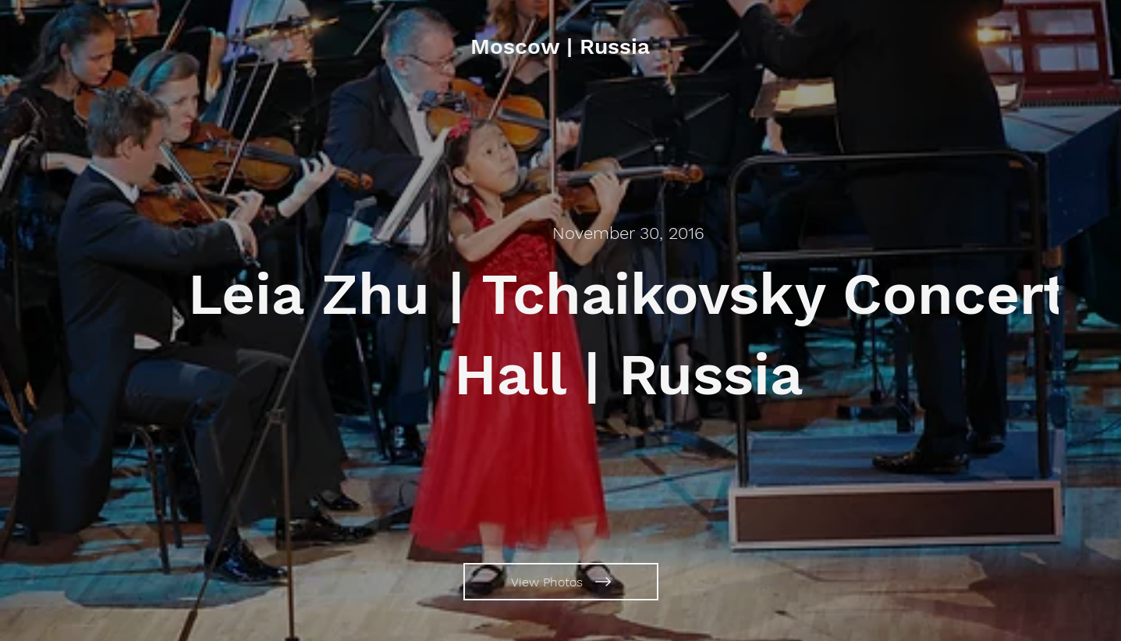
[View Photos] (560, 581)
